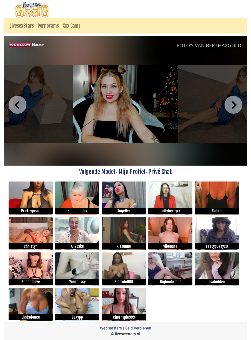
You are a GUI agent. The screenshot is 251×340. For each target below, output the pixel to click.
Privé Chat (160, 171)
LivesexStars (22, 26)
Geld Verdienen (138, 328)
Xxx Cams (71, 26)
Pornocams (48, 26)
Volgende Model (97, 171)
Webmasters (111, 328)
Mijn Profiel (131, 171)
